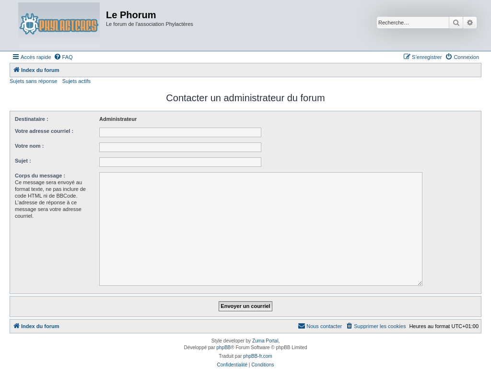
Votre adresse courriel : (44, 131)
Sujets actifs (76, 81)
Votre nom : (29, 146)
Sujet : (23, 161)
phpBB (223, 347)
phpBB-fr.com (257, 356)
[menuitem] (63, 57)
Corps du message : (40, 175)
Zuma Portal (265, 340)
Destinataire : (31, 119)
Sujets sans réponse (34, 81)
